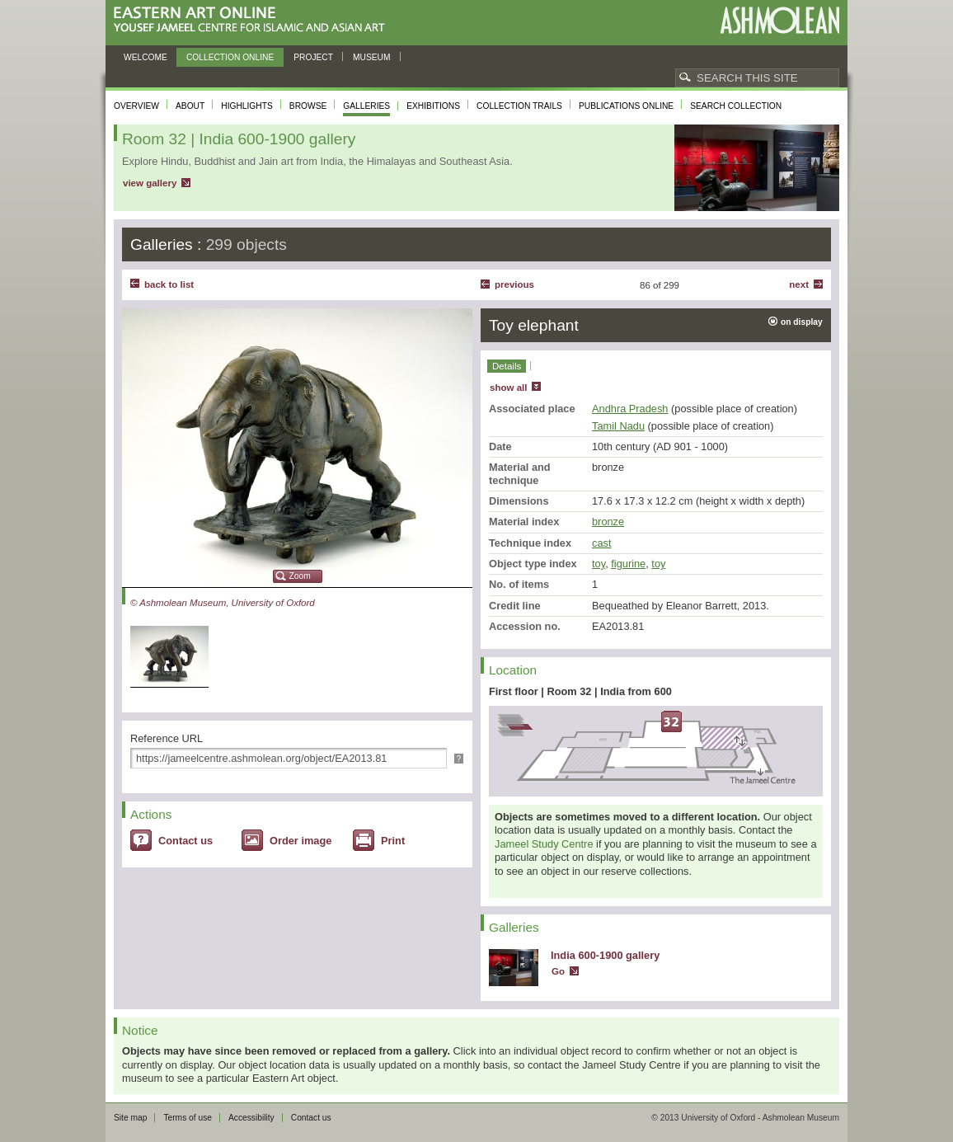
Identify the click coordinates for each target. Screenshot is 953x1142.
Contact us (185, 840)
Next (799, 284)
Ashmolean (779, 20)
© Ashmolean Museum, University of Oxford (222, 603)
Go (558, 971)
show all (508, 387)
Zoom (300, 575)
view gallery (149, 183)
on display (802, 322)
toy (598, 563)
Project (313, 57)
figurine (628, 563)
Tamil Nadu (618, 426)
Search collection (736, 105)
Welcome (145, 57)
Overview (136, 105)
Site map (130, 1117)
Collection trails (519, 105)
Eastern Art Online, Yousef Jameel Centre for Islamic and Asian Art (253, 20)
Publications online (626, 105)
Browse (308, 105)
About (190, 105)
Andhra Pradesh (630, 408)
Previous (514, 284)
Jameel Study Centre (544, 844)
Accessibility (251, 1117)
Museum (372, 57)
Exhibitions (433, 105)
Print (393, 840)
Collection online (230, 57)
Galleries (366, 105)
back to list (169, 284)
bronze (608, 521)
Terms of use (187, 1117)
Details (506, 366)
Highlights (247, 105)
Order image (300, 840)
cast (601, 543)
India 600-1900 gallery (605, 955)
